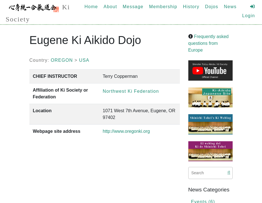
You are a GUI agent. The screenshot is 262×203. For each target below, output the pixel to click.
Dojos (211, 6)
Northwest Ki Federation (131, 91)
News (230, 6)
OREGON (62, 60)
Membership (163, 6)
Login (248, 11)
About (110, 6)
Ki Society (38, 12)
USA (84, 60)
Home (91, 6)
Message (133, 6)
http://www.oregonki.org (126, 131)
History (191, 6)
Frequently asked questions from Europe (208, 43)
